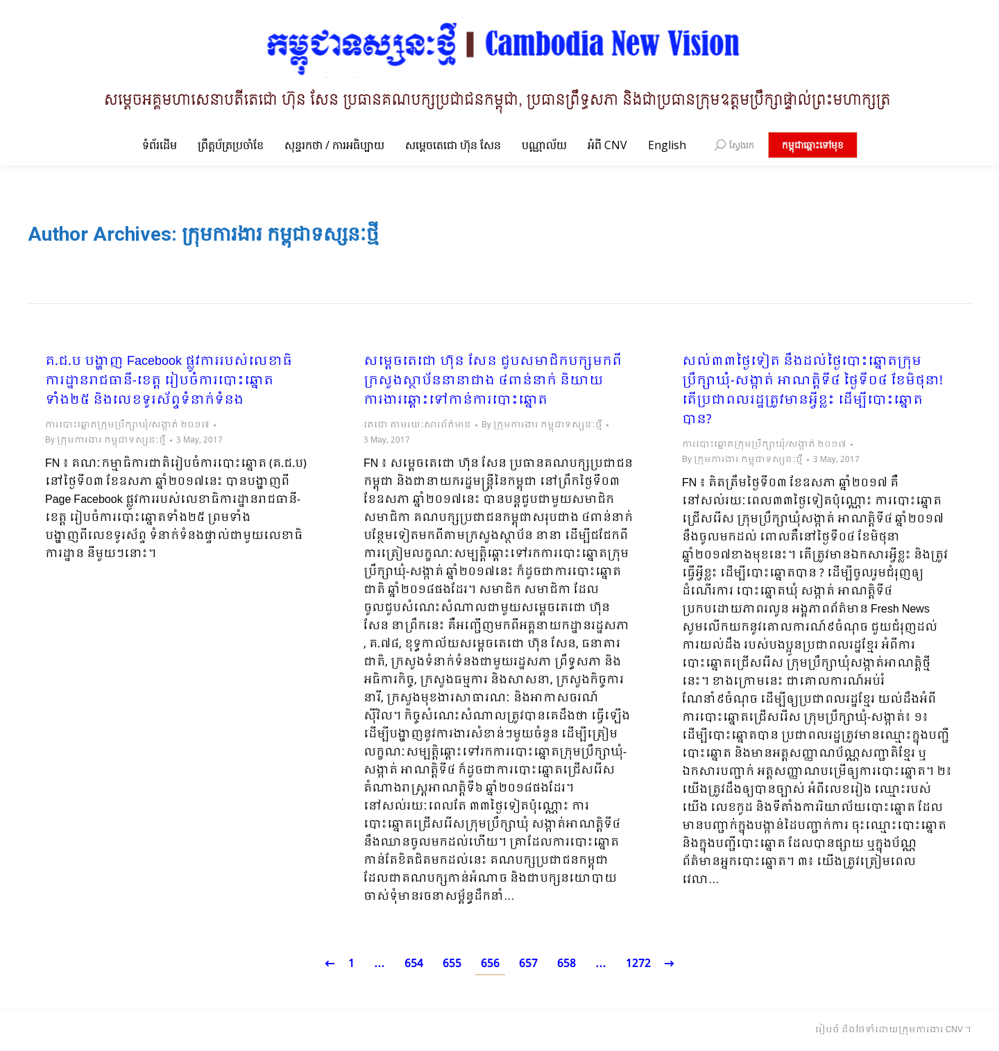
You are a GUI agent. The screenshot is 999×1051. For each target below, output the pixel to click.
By (105, 440)
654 (413, 964)
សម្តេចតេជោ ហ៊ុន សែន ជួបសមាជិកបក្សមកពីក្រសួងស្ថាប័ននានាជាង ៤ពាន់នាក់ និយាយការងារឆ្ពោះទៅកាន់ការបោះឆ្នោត (493, 381)
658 (566, 964)
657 (528, 964)
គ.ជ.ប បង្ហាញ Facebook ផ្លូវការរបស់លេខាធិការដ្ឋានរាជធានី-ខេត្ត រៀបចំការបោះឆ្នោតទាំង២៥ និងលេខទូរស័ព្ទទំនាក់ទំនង (168, 381)
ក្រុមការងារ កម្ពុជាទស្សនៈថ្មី (280, 234)
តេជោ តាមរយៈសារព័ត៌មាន (417, 425)
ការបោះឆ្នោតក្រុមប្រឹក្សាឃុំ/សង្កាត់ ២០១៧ (127, 425)
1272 (638, 964)
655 (452, 964)
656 (490, 964)
